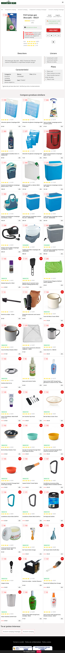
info (19, 126)
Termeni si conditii (18, 642)
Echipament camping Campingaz (38, 9)
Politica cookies (46, 642)
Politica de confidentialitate (33, 642)
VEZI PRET (53, 30)
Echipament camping (10, 9)
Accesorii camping (22, 9)
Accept (39, 651)
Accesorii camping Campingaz (56, 9)
